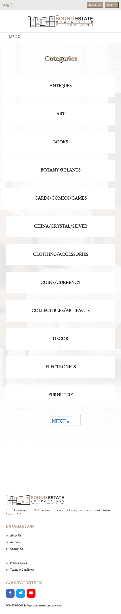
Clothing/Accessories (60, 254)
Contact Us (16, 588)
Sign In (112, 4)
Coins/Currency (60, 282)
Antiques (60, 85)
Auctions (15, 582)
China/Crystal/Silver (60, 226)
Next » (60, 422)
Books (60, 142)
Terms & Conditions (22, 609)
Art (60, 113)
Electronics (60, 366)
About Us (15, 575)
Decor (60, 338)
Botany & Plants (60, 170)
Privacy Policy (18, 603)
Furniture (60, 395)
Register (95, 4)
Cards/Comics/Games (61, 198)
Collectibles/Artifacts (61, 310)
